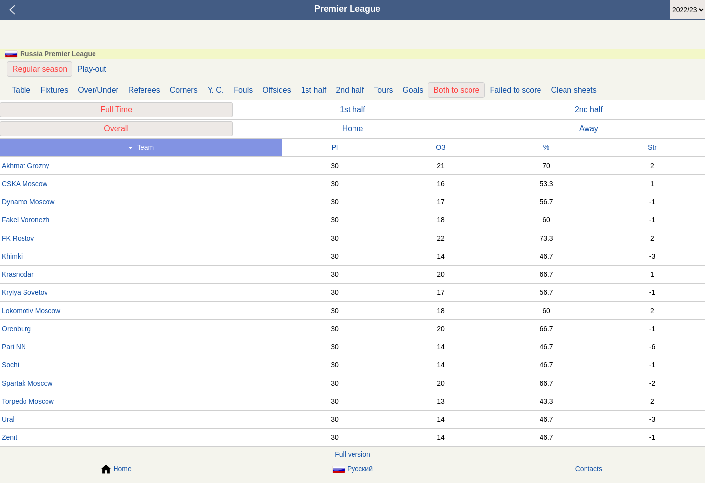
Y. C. (216, 90)
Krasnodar (18, 274)
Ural (8, 419)
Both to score (456, 90)
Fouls (243, 90)
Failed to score (515, 90)
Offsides (276, 90)
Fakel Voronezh (25, 220)
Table (21, 90)
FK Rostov (18, 238)
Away (588, 128)
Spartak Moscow (27, 383)
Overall (116, 128)
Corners (184, 90)
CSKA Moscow (24, 184)
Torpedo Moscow (28, 401)
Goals (412, 90)
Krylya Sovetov (24, 292)
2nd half (350, 90)
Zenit (9, 437)
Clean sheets (573, 90)
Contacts (588, 469)
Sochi (10, 365)
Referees (144, 90)
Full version (352, 454)
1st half (314, 90)
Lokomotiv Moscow (31, 310)
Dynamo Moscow (28, 202)
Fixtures (54, 90)
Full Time (116, 109)
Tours (383, 90)
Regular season (39, 69)
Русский (352, 469)
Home (352, 128)
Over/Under (98, 90)
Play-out (91, 69)
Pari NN (14, 347)
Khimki (12, 256)
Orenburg (16, 329)
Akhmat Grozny (25, 165)
